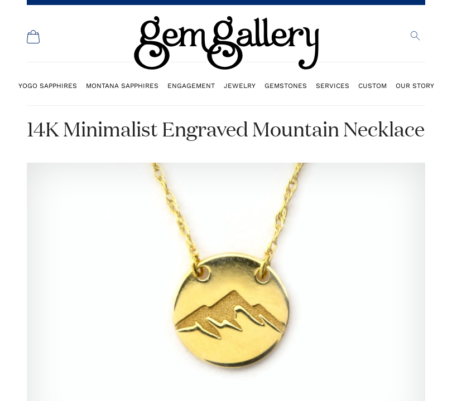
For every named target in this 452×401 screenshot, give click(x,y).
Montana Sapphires (122, 85)
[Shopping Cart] (33, 36)
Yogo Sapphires (47, 85)
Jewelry (240, 85)
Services (332, 85)
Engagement (191, 85)
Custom (372, 85)
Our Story (415, 85)
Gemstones (286, 85)
